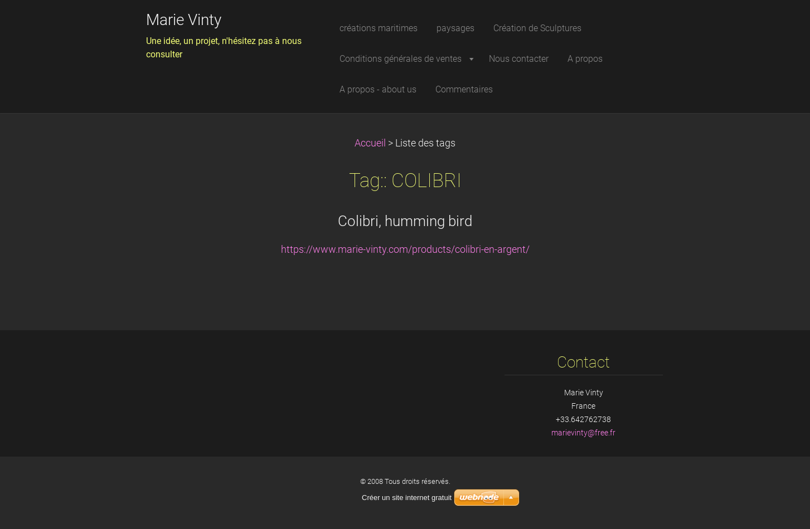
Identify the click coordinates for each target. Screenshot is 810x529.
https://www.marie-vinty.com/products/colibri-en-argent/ (405, 249)
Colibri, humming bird (405, 221)
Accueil (370, 143)
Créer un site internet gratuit (407, 497)
